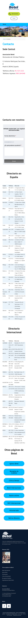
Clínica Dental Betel (6, 576)
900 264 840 (20, 73)
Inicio (4, 39)
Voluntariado (5, 574)
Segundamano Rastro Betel (8, 580)
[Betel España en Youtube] (9, 606)
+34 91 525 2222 (7, 596)
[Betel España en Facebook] (4, 606)
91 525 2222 (19, 71)
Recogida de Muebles (6, 578)
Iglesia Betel (4, 572)
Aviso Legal (20, 613)
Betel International (6, 570)
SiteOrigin (19, 615)
